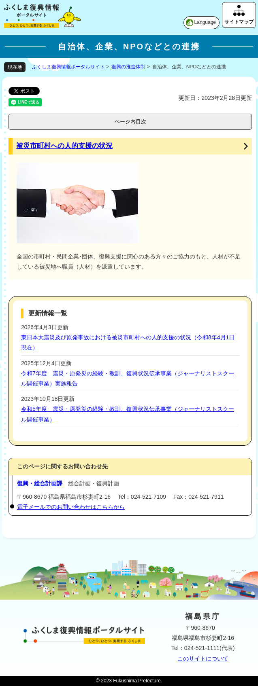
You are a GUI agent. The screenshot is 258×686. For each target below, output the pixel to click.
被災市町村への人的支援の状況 (64, 146)
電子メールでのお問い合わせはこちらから (71, 507)
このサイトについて (202, 658)
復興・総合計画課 (39, 483)
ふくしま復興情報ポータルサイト (68, 67)
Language (205, 22)
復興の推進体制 (128, 67)
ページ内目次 (130, 122)
